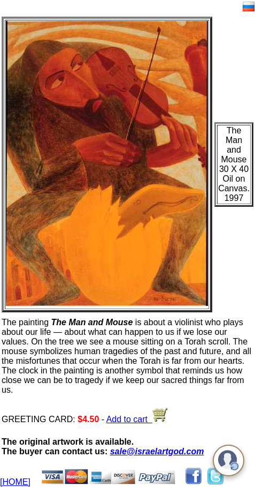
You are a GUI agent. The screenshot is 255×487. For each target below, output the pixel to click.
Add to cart (136, 419)
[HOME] (15, 481)
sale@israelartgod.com (157, 451)
